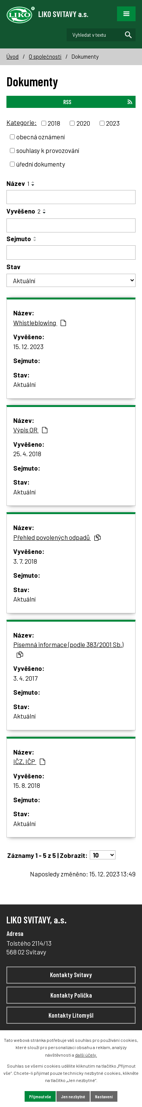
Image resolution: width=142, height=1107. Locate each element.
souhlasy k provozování (47, 150)
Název (17, 183)
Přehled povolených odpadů (57, 537)
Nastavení (104, 1096)
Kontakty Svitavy (71, 974)
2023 (113, 123)
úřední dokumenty (40, 164)
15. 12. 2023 (28, 346)
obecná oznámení (40, 136)
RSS (97, 101)
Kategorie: (21, 122)
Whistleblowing (39, 322)
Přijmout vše (40, 1096)
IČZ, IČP (29, 761)
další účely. (86, 1054)
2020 (83, 123)
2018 (54, 123)
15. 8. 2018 (26, 785)
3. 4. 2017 (25, 678)
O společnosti (45, 56)
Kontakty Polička (71, 995)
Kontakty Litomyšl (71, 1015)
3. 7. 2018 (25, 561)
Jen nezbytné (73, 1096)
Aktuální (24, 384)
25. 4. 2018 (27, 453)
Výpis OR (30, 429)
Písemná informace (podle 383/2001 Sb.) (68, 649)
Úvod (12, 56)
